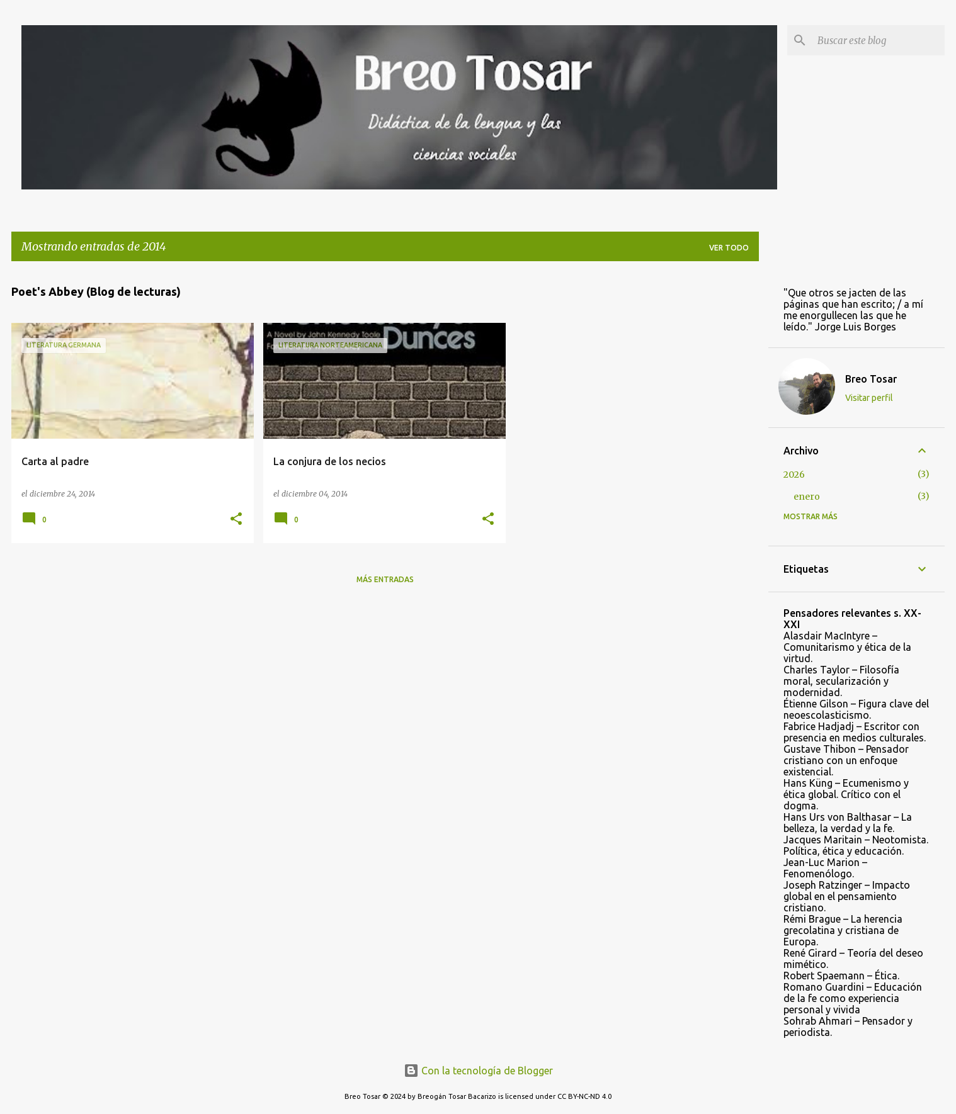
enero (807, 496)
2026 (794, 474)
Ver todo (729, 248)
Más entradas (385, 579)
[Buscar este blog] (878, 40)
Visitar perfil (869, 398)
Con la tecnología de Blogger (478, 1070)
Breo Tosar (871, 379)
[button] (236, 519)
